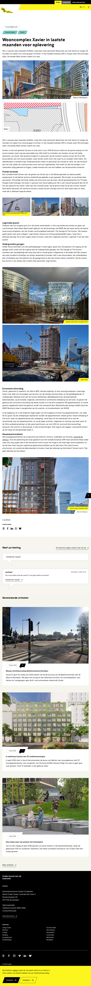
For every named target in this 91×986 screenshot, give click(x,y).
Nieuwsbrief (50, 932)
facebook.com (8, 528)
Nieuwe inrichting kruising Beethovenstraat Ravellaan (27, 671)
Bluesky (20, 528)
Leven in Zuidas (10, 32)
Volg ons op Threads (3, 956)
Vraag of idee (6, 928)
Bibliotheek (50, 937)
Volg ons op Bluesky (30, 956)
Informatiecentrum (78, 2)
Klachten (5, 930)
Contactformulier (9, 911)
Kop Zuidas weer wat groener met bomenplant (24, 842)
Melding (5, 935)
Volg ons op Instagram (14, 956)
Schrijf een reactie (13, 557)
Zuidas (58, 2)
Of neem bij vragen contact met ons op (71, 548)
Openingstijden (8, 905)
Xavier (22, 32)
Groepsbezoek (7, 937)
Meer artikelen (8, 865)
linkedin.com (12, 528)
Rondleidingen (7, 940)
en (84, 7)
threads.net (3, 528)
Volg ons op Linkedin (25, 956)
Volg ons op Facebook (9, 956)
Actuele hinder (51, 928)
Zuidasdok (66, 2)
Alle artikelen (50, 930)
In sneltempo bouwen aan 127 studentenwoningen (25, 756)
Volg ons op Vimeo (19, 956)
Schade (4, 932)
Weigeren (26, 980)
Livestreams (50, 935)
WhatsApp (16, 528)
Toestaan (9, 980)
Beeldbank (49, 940)
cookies (15, 970)
